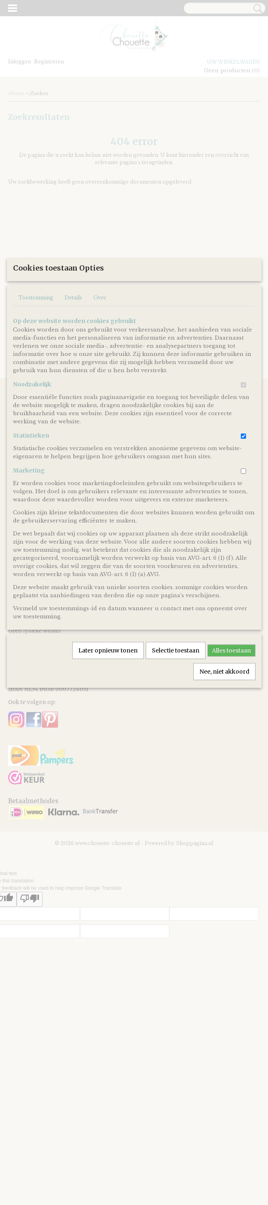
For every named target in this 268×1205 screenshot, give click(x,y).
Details (73, 379)
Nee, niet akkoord (224, 753)
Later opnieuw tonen (108, 732)
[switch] (243, 466)
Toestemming (35, 379)
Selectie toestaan (175, 732)
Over (99, 379)
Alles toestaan (231, 732)
